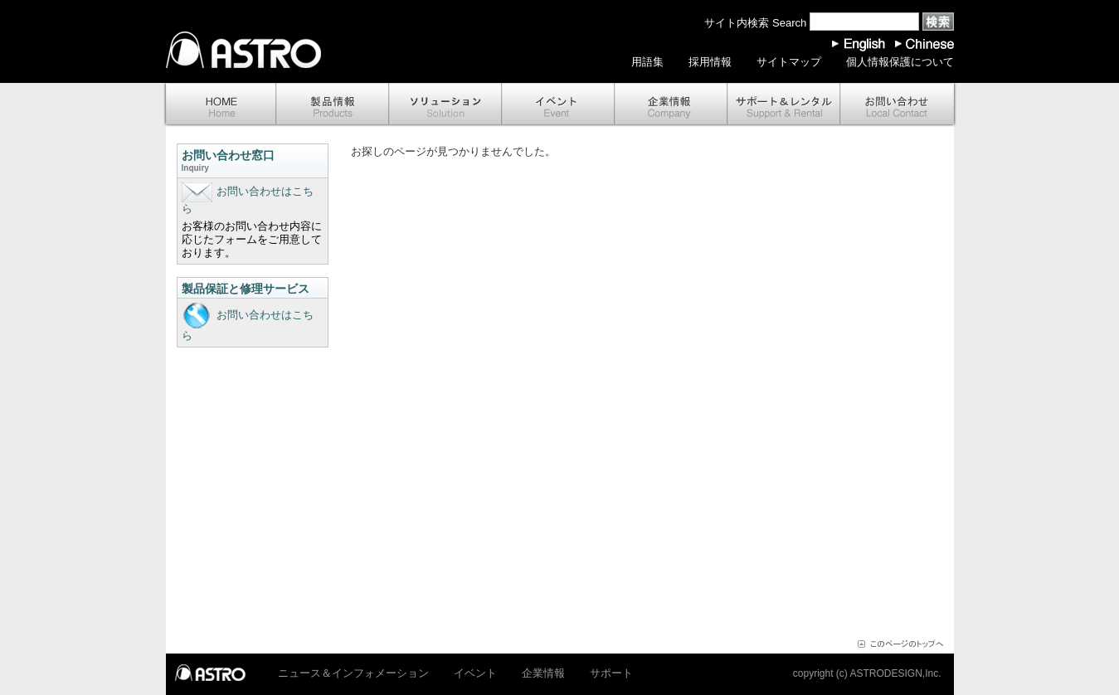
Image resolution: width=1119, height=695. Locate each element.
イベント (558, 105)
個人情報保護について (900, 62)
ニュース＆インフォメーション (353, 673)
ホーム (219, 105)
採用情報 (710, 62)
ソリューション (445, 105)
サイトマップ (789, 62)
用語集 (647, 62)
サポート (783, 105)
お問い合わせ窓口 (253, 161)
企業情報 (671, 105)
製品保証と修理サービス (245, 288)
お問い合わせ (898, 105)
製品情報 (332, 105)
